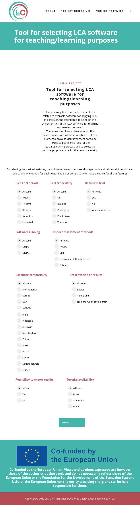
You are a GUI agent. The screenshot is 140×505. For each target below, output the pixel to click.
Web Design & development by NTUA (94, 498)
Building (61, 203)
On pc (25, 246)
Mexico (26, 345)
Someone (78, 400)
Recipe (63, 246)
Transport (62, 222)
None (76, 394)
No (59, 197)
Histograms (83, 295)
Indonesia (28, 320)
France (26, 370)
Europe (26, 295)
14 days (26, 203)
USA (24, 301)
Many (76, 406)
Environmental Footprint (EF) (75, 259)
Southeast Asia (30, 363)
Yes (94, 197)
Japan (25, 357)
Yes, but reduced (101, 210)
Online (26, 252)
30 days (26, 210)
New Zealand (29, 333)
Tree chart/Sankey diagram (92, 301)
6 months (27, 216)
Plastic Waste (64, 216)
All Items (27, 191)
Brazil (25, 351)
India (25, 314)
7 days (26, 197)
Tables (80, 289)
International (29, 289)
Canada (26, 307)
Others (63, 265)
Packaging (63, 210)
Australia (27, 327)
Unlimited (27, 222)
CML (62, 252)
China (25, 339)
